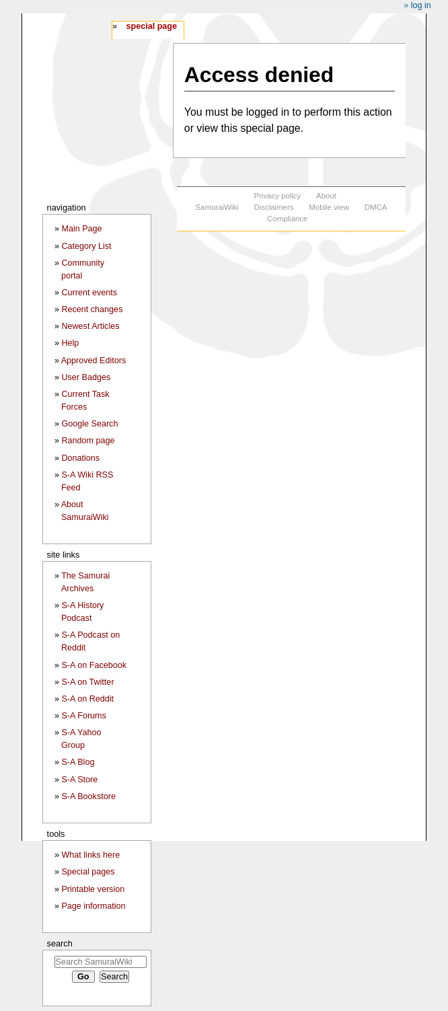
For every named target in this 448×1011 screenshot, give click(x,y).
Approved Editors (93, 360)
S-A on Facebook (93, 665)
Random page (87, 440)
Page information (93, 906)
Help (70, 343)
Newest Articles (90, 326)
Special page (151, 26)
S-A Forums (83, 715)
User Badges (85, 377)
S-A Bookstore (88, 796)
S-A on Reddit (87, 699)
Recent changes (91, 309)
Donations (80, 458)
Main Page (81, 228)
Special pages (87, 871)
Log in (421, 5)
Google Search (89, 423)
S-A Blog (77, 762)
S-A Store (79, 779)
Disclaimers (273, 207)
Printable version (92, 889)
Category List (86, 246)
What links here (90, 855)
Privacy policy (277, 196)
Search (60, 943)
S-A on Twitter (87, 682)
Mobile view (329, 207)
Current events (89, 292)
